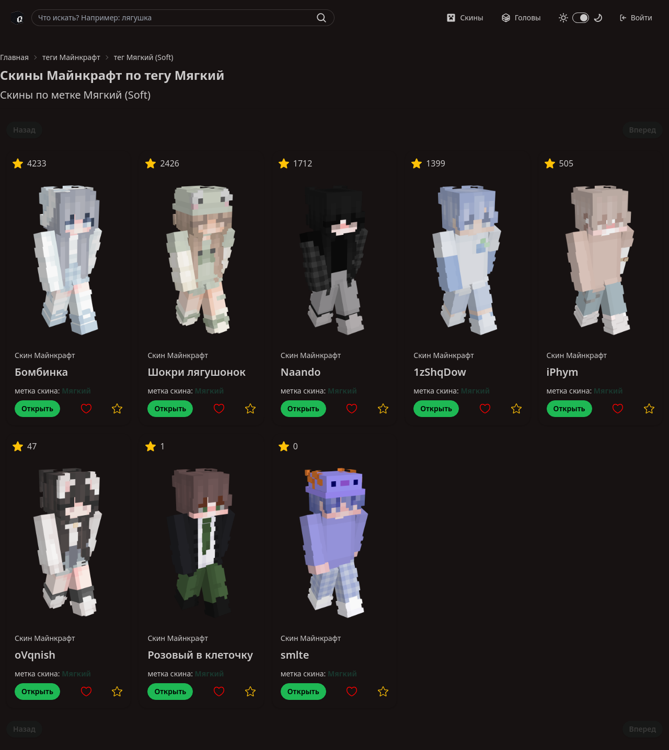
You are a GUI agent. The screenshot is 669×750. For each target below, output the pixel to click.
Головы (521, 17)
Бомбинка (41, 372)
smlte (295, 655)
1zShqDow (439, 372)
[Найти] (321, 17)
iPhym (563, 372)
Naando (301, 372)
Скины (464, 17)
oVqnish (35, 655)
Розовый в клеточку (200, 655)
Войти (635, 17)
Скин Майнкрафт (45, 355)
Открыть (37, 408)
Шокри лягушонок (196, 372)
